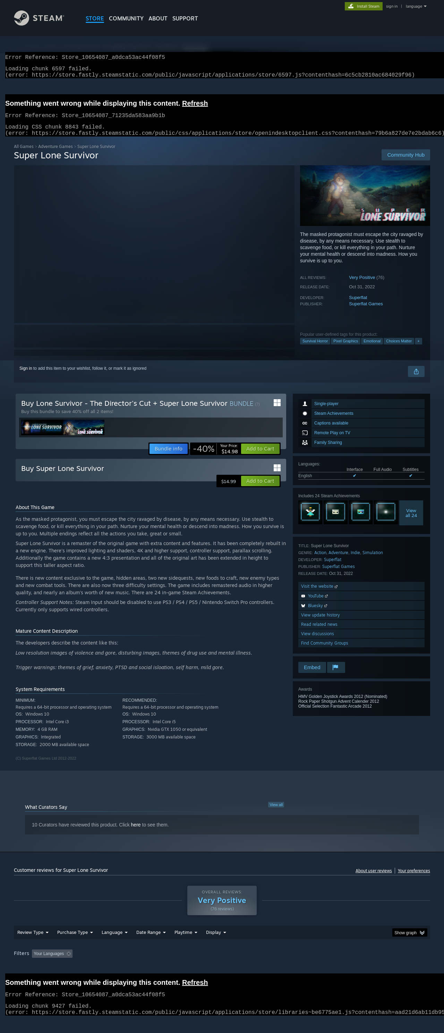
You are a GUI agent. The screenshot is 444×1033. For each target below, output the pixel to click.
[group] (222, 967)
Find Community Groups (324, 651)
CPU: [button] (316, 966)
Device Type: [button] (370, 966)
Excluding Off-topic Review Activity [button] (119, 966)
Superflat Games (366, 312)
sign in (392, 6)
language (414, 6)
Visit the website (320, 594)
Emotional (372, 349)
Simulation (372, 560)
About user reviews (374, 879)
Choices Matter (399, 349)
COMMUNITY (126, 18)
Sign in (25, 376)
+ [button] (418, 349)
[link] (215, 457)
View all (276, 813)
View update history (320, 623)
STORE (95, 18)
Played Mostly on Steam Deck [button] (222, 966)
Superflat (358, 305)
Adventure (338, 560)
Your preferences (414, 879)
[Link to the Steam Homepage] (44, 24)
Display (213, 945)
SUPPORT (185, 18)
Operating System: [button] (280, 966)
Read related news (319, 632)
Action (320, 560)
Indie (355, 560)
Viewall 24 (411, 521)
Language (112, 945)
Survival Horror (315, 349)
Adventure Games (55, 154)
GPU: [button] (339, 966)
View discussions (317, 642)
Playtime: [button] (172, 966)
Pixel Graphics (345, 349)
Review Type (30, 945)
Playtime (183, 945)
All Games (24, 154)
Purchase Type (72, 945)
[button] (260, 457)
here (136, 833)
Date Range (148, 945)
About (158, 18)
